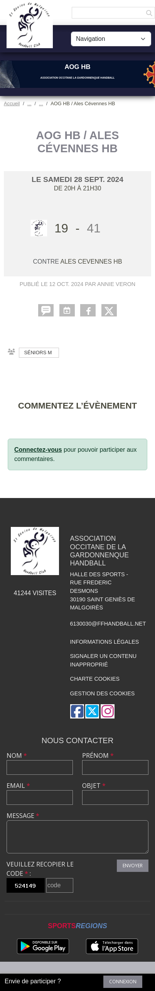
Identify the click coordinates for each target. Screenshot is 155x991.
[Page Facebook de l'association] (77, 711)
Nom (17, 755)
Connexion (122, 981)
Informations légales (104, 642)
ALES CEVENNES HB (91, 261)
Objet (94, 785)
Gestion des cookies (102, 693)
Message (23, 815)
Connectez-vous (38, 449)
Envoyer (133, 865)
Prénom (98, 755)
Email (18, 785)
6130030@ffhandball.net (108, 624)
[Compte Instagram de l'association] (108, 711)
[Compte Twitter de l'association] (92, 711)
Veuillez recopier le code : (40, 869)
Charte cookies (95, 679)
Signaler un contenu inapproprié (103, 660)
